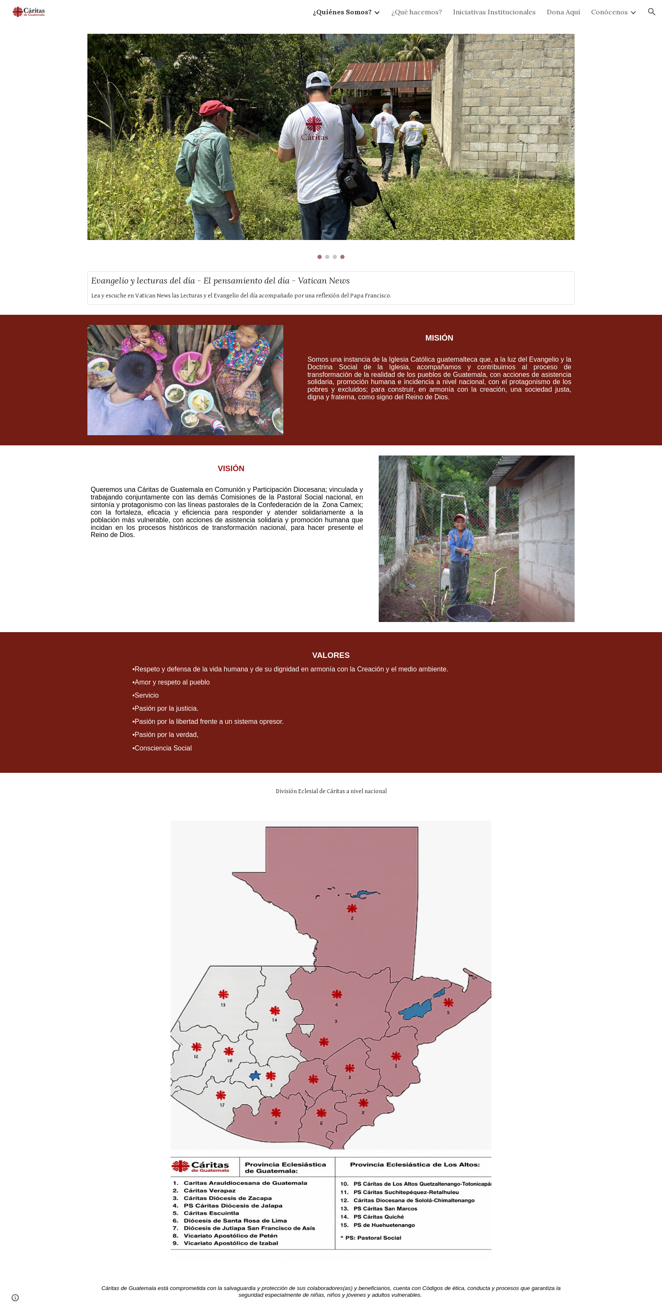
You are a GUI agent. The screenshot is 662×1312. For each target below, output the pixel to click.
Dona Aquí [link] (563, 12)
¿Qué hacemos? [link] (416, 12)
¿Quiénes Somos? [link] (342, 12)
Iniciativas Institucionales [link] (494, 12)
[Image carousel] (331, 146)
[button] (652, 12)
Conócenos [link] (609, 12)
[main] (435, 368)
